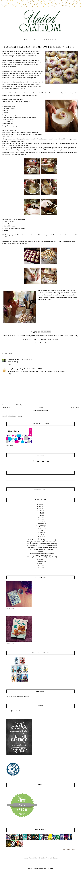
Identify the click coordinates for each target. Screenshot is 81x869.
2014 (39, 519)
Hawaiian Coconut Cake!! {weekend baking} (42, 553)
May (41, 536)
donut (50, 336)
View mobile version (40, 411)
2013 (39, 521)
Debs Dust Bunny (13, 359)
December (41, 523)
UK (73, 290)
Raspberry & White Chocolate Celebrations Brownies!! (42, 545)
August (41, 531)
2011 (39, 567)
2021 (40, 508)
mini (76, 336)
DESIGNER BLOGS (46, 868)
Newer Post (6, 407)
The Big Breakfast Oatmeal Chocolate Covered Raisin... (42, 547)
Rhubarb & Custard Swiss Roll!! (42, 555)
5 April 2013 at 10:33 (26, 359)
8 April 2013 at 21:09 (35, 369)
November (41, 525)
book (28, 336)
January (41, 563)
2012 (39, 566)
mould (25, 339)
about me (34, 39)
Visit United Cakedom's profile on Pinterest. (18, 696)
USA (39, 293)
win (56, 339)
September (41, 529)
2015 (39, 518)
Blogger (55, 858)
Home (41, 407)
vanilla (50, 339)
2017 (40, 514)
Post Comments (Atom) (15, 416)
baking (13, 336)
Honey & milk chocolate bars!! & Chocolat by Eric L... (42, 542)
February (40, 561)
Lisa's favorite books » (69, 849)
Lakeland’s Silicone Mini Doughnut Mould (54, 293)
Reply (9, 364)
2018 (40, 512)
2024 (40, 504)
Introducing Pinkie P (42, 551)
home (25, 39)
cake (33, 336)
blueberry (21, 336)
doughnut (58, 336)
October (41, 527)
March (41, 559)
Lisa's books (40, 829)
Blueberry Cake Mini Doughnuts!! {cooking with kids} (42, 557)
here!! (49, 299)
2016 (40, 516)
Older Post (75, 407)
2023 (40, 506)
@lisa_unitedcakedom (17, 711)
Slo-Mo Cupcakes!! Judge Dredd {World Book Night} (42, 543)
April (41, 538)
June (41, 534)
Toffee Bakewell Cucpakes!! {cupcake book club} (42, 540)
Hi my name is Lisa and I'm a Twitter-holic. (42, 549)
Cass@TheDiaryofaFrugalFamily (18, 369)
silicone (33, 339)
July (41, 532)
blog (64, 290)
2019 (40, 510)
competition (41, 336)
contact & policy (49, 39)
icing (66, 336)
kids (71, 336)
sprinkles (42, 339)
